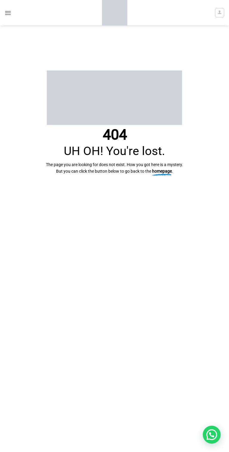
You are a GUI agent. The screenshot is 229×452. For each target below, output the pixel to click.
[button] (7, 13)
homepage (162, 171)
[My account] (219, 12)
